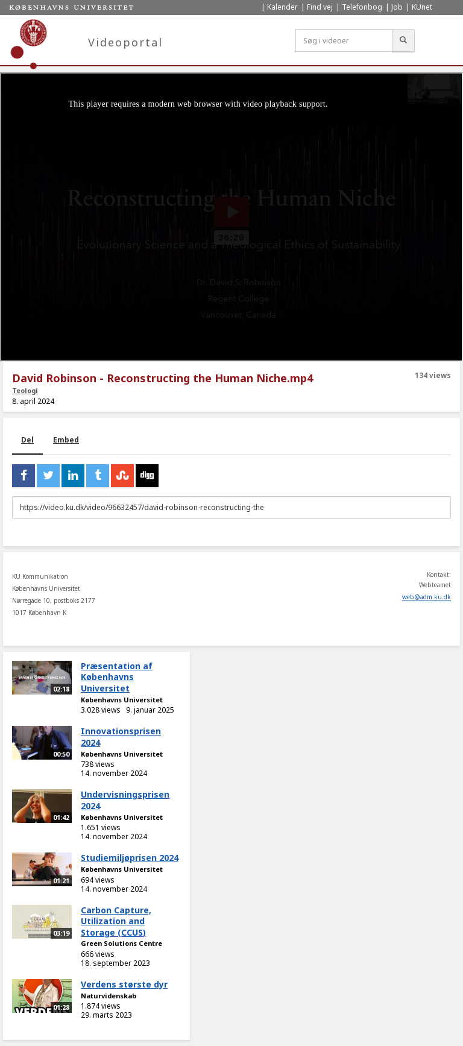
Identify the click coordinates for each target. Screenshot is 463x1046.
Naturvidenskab (108, 995)
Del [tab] (27, 440)
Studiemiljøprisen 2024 (129, 857)
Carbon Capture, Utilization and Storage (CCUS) (116, 921)
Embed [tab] (66, 440)
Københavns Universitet (122, 699)
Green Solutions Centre (121, 943)
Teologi (25, 390)
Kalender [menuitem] (282, 7)
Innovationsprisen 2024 (121, 736)
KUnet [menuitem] (422, 7)
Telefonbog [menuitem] (362, 7)
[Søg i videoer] (343, 40)
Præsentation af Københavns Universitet (117, 677)
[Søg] (403, 40)
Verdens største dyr (124, 984)
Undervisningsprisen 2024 (125, 800)
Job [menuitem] (397, 7)
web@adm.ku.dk (426, 597)
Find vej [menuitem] (320, 7)
